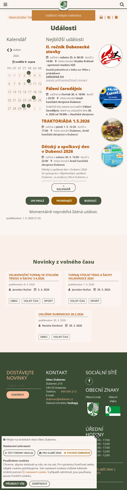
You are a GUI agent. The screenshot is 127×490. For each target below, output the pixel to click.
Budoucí (90, 200)
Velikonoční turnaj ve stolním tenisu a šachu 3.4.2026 (34, 346)
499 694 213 (68, 391)
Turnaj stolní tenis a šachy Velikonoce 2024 (90, 346)
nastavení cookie (34, 472)
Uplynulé (37, 200)
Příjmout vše (15, 483)
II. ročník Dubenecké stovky (52, 49)
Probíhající (64, 200)
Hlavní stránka (17, 17)
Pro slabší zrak (101, 469)
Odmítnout (39, 483)
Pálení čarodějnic (48, 88)
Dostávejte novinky (20, 375)
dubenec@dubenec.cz (59, 399)
